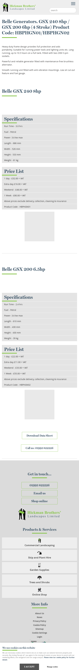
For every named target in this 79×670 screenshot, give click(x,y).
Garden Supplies (39, 569)
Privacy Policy (39, 621)
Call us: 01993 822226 (39, 448)
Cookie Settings (39, 632)
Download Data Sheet (40, 435)
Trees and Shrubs (39, 582)
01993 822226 (39, 485)
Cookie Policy (39, 625)
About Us (39, 613)
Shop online (39, 501)
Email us (40, 493)
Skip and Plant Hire (39, 557)
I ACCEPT (29, 666)
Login (39, 636)
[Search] (60, 10)
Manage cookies (52, 667)
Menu (38, 4)
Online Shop (39, 594)
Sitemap (39, 629)
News (39, 617)
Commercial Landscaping (40, 545)
